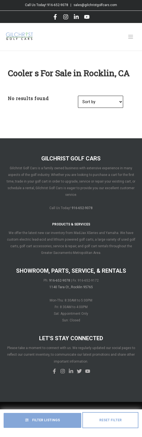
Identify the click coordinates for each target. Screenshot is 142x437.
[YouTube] (87, 17)
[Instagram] (66, 17)
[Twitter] (79, 371)
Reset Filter (110, 420)
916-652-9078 (57, 5)
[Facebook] (55, 17)
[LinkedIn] (76, 17)
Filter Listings (42, 420)
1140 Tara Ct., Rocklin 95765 (71, 287)
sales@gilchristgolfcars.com (95, 5)
